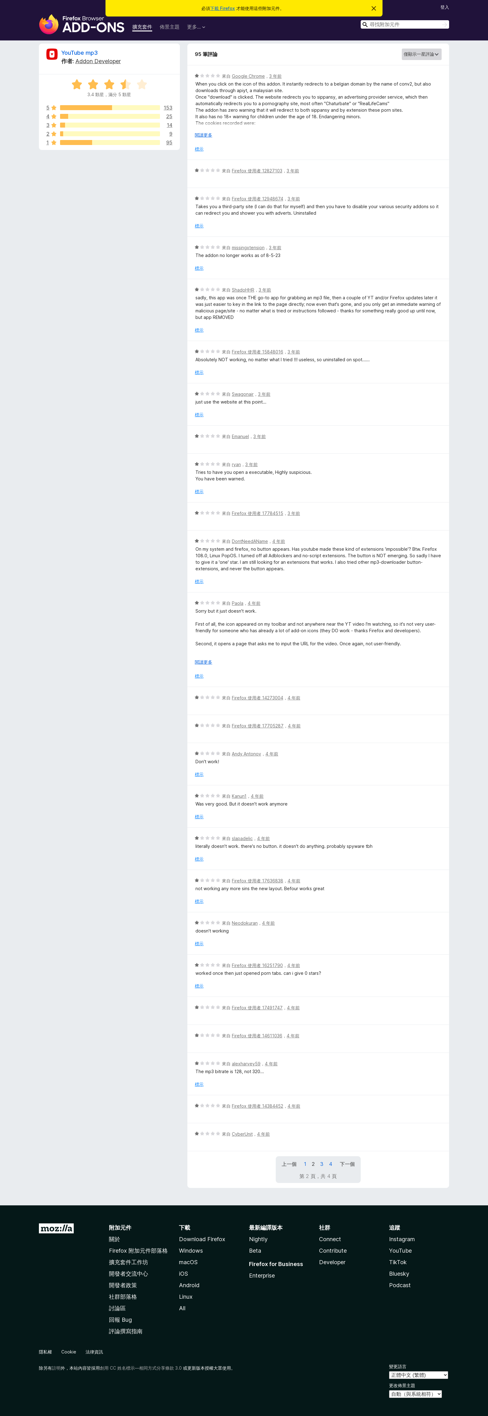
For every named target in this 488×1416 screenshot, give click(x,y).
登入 (444, 7)
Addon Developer (98, 61)
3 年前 (275, 76)
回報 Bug (120, 1319)
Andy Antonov (246, 753)
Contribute (333, 1250)
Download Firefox (202, 1239)
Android (189, 1285)
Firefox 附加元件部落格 (138, 1250)
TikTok (398, 1262)
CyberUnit (242, 1134)
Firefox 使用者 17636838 (257, 880)
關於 (114, 1239)
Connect (330, 1239)
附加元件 (120, 1227)
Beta (255, 1250)
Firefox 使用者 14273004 (257, 697)
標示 (199, 149)
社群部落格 (123, 1296)
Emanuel (240, 436)
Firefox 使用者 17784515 (257, 513)
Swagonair (243, 394)
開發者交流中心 (128, 1273)
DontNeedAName (250, 541)
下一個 (347, 1164)
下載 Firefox (222, 8)
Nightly (258, 1239)
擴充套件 (142, 27)
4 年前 (278, 541)
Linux (186, 1296)
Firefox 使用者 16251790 (257, 965)
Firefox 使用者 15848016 (257, 351)
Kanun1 (239, 796)
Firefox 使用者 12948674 (257, 198)
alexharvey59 (246, 1063)
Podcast (400, 1285)
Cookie (68, 1351)
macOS (188, 1262)
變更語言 (397, 1366)
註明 (56, 1368)
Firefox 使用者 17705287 (258, 725)
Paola (237, 603)
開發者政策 (123, 1285)
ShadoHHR (243, 289)
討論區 (117, 1308)
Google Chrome (248, 76)
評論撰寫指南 (126, 1331)
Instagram (402, 1239)
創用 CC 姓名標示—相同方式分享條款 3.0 (141, 1368)
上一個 (289, 1164)
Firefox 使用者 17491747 (257, 1007)
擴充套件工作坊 (128, 1262)
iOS (183, 1273)
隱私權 (45, 1351)
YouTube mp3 (79, 52)
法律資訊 (94, 1351)
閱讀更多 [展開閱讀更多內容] (203, 135)
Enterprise (262, 1275)
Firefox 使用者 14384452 (257, 1106)
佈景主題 (170, 27)
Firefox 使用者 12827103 (257, 170)
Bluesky (399, 1273)
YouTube (400, 1250)
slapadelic (242, 838)
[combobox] (405, 24)
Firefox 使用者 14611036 (257, 1035)
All (182, 1308)
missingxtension (248, 247)
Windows (191, 1250)
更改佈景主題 (402, 1385)
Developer (332, 1262)
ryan (236, 464)
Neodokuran (245, 923)
